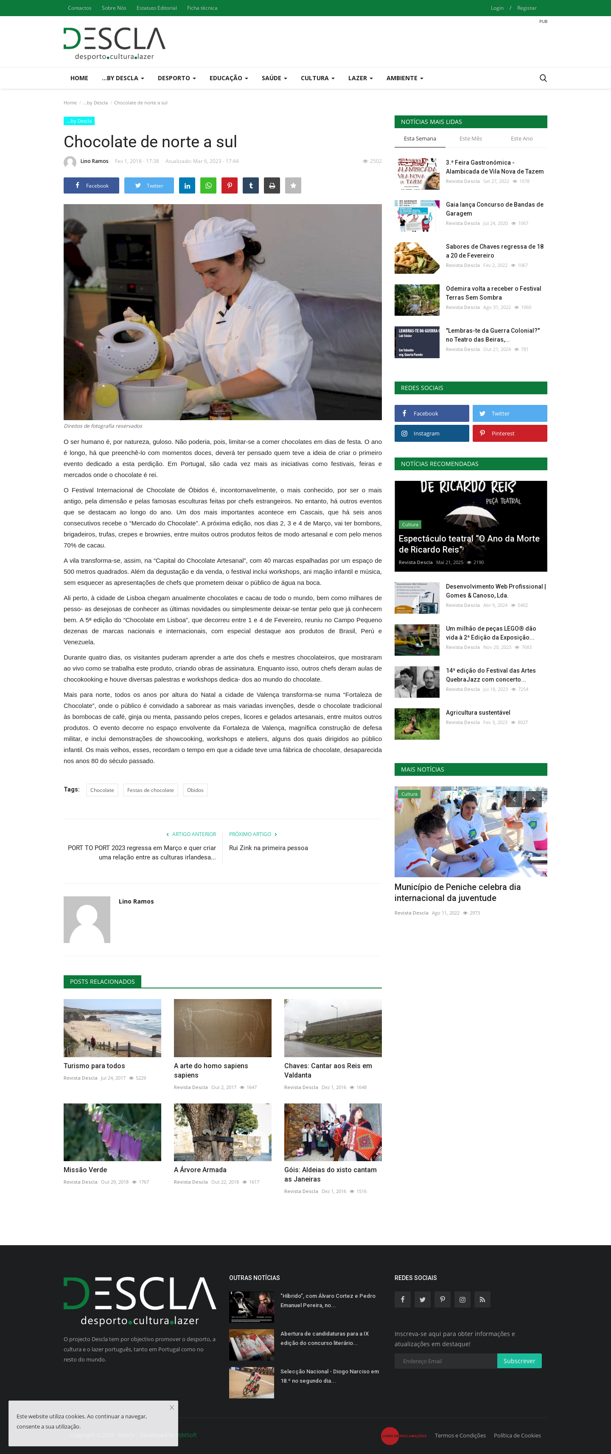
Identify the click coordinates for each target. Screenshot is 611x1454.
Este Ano (522, 138)
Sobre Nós (114, 7)
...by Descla (95, 102)
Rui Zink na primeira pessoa (268, 848)
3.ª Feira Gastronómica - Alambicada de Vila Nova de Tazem (495, 167)
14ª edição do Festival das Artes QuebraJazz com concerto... (491, 675)
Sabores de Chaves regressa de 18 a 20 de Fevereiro (495, 251)
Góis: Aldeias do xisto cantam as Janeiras (330, 1174)
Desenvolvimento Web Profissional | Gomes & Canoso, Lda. (496, 591)
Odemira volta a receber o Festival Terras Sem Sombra (493, 293)
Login (497, 7)
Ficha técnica (202, 7)
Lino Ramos (86, 162)
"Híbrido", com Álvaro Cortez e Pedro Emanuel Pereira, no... (328, 1300)
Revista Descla (81, 1078)
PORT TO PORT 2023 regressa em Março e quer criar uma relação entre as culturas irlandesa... (142, 852)
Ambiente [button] (405, 78)
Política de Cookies (517, 1435)
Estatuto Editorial (157, 7)
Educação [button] (229, 78)
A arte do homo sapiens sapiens (211, 1070)
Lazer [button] (360, 78)
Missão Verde (85, 1170)
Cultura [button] (318, 78)
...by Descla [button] (123, 78)
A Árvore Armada (200, 1170)
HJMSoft (186, 1435)
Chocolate (102, 790)
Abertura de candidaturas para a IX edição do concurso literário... (324, 1338)
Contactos (80, 7)
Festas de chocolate (150, 790)
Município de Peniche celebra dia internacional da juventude (458, 892)
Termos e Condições (460, 1435)
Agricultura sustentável (478, 712)
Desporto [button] (177, 78)
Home (79, 78)
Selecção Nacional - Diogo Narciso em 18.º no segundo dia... (329, 1376)
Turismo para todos (94, 1066)
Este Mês (471, 138)
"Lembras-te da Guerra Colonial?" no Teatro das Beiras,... (493, 335)
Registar (527, 7)
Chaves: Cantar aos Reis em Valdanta (328, 1070)
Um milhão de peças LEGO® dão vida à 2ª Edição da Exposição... (491, 633)
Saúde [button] (274, 78)
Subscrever (519, 1361)
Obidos (195, 790)
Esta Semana (420, 138)
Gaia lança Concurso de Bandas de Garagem (495, 209)
